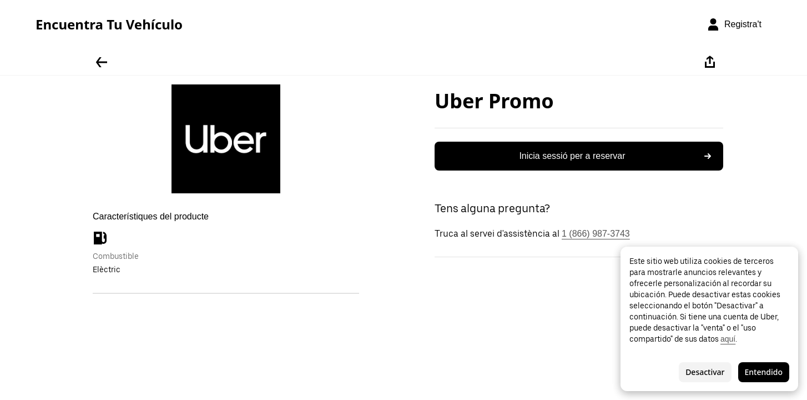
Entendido (764, 372)
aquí (727, 338)
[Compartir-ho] (710, 62)
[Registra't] (734, 24)
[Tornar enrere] (101, 62)
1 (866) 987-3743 (596, 233)
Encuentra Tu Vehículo (109, 24)
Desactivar (704, 372)
